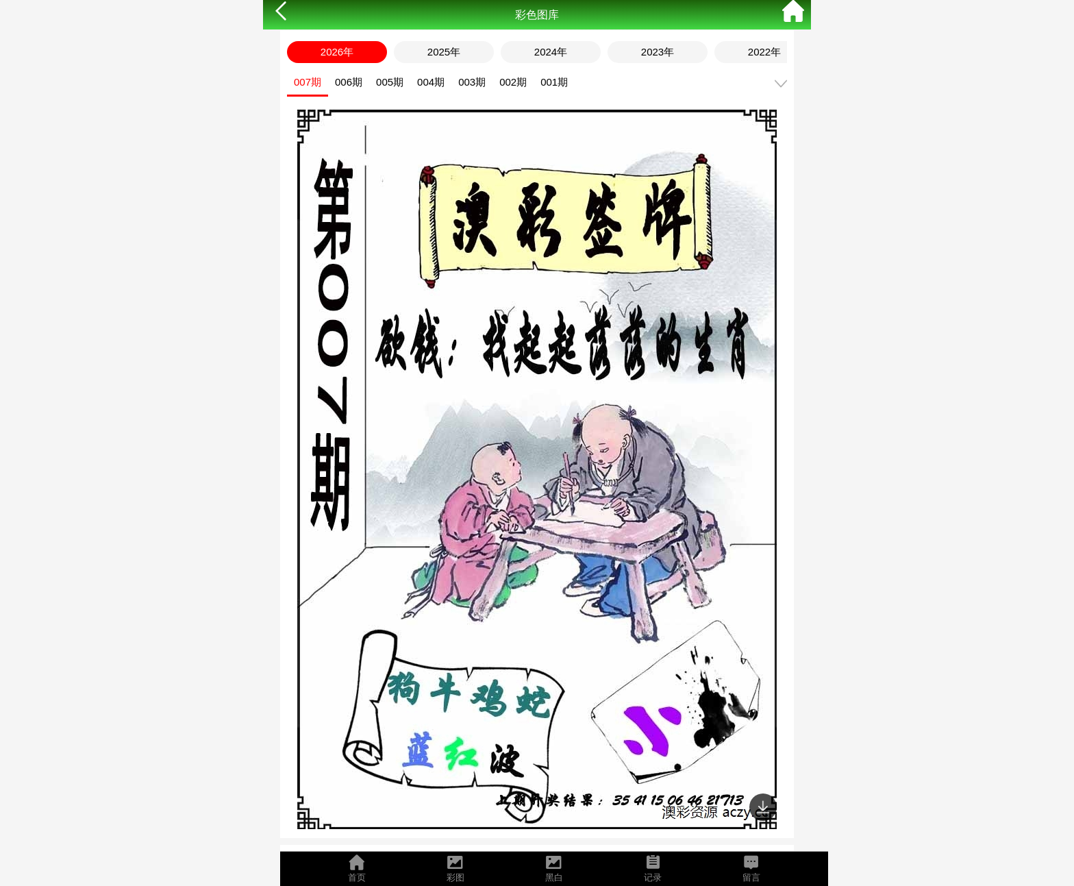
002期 (513, 82)
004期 (431, 82)
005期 (389, 82)
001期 (554, 82)
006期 (348, 82)
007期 (307, 82)
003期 (472, 82)
